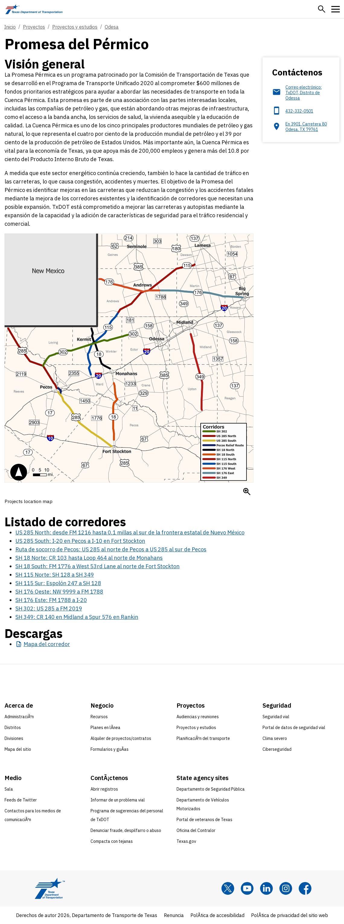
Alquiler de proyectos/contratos (121, 738)
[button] (321, 9)
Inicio (10, 27)
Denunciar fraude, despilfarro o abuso (126, 830)
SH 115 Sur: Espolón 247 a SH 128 (58, 583)
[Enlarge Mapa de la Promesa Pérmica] (246, 491)
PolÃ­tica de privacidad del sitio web (289, 915)
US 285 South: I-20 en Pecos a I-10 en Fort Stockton (80, 540)
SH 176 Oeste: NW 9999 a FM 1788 (59, 591)
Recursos (99, 716)
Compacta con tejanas (112, 841)
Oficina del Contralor (196, 830)
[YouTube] (247, 888)
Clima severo (275, 738)
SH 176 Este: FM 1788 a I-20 (51, 600)
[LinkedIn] (266, 888)
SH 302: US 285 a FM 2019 (48, 608)
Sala (9, 789)
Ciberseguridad (277, 749)
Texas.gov (186, 841)
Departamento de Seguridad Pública (211, 789)
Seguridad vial (276, 716)
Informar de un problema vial (118, 800)
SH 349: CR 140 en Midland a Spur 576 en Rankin (76, 616)
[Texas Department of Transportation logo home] (34, 9)
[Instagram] (285, 888)
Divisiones (14, 738)
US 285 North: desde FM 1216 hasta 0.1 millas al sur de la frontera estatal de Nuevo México (129, 532)
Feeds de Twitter (21, 800)
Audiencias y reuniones (198, 716)
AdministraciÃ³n (19, 716)
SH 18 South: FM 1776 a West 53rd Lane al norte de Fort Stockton (97, 566)
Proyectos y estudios (74, 27)
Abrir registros (104, 789)
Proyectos (34, 27)
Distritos (13, 727)
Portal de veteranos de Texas (204, 819)
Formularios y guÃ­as (110, 749)
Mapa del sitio (18, 749)
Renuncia (174, 915)
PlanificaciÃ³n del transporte (203, 738)
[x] (227, 888)
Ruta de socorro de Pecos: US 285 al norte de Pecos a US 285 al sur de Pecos (110, 549)
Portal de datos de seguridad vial (294, 727)
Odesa (112, 27)
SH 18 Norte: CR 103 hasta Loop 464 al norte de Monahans (89, 557)
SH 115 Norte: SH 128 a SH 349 (54, 574)
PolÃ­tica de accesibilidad (217, 915)
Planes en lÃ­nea (105, 727)
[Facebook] (305, 888)
